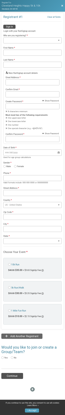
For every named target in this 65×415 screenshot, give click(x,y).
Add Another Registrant (21, 336)
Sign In (9, 26)
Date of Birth (9, 147)
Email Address (13, 77)
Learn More (32, 405)
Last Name (9, 60)
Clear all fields (54, 17)
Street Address (11, 188)
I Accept (32, 410)
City (5, 224)
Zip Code (8, 212)
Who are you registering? (15, 35)
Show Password (50, 101)
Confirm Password (15, 134)
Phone (7, 173)
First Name (9, 48)
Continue (12, 375)
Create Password (14, 101)
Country (7, 200)
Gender (7, 163)
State (6, 236)
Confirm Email (13, 89)
